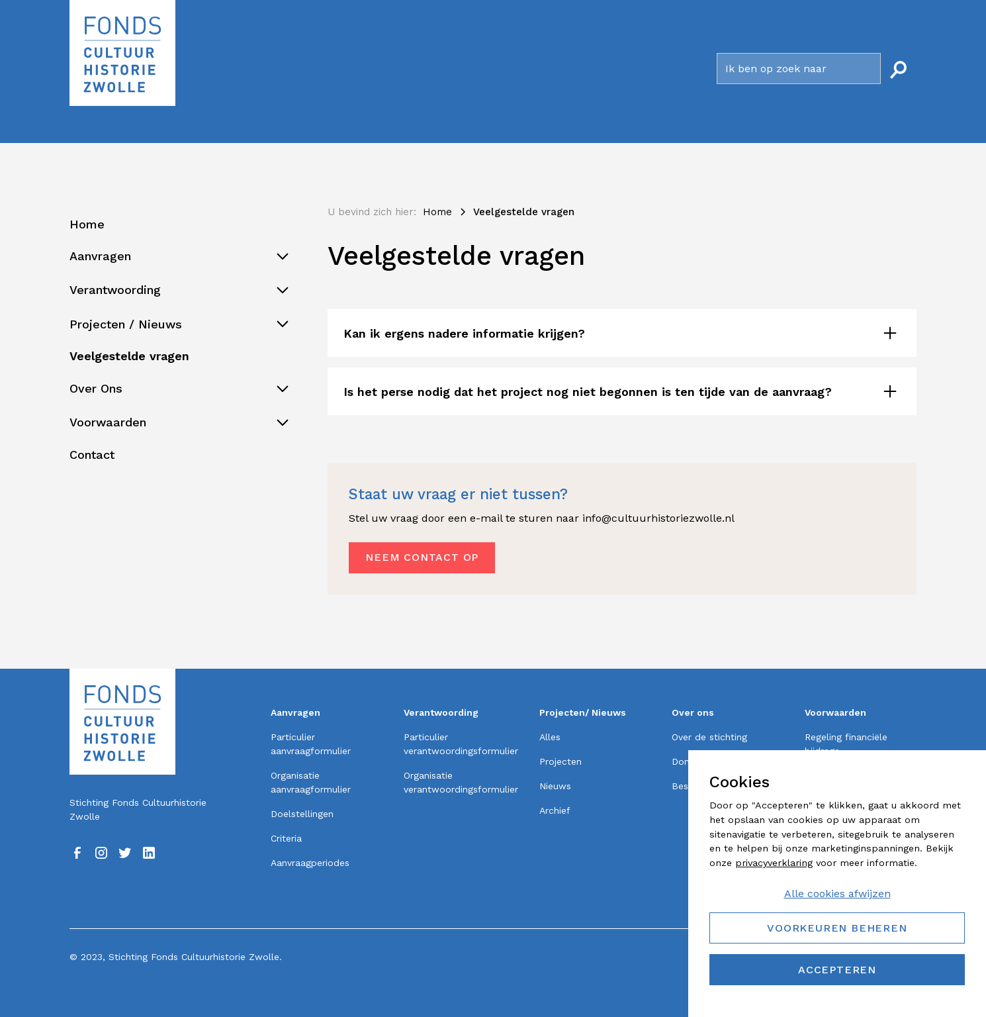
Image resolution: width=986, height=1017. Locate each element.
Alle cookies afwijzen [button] (837, 893)
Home (87, 224)
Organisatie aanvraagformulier (311, 782)
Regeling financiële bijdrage (846, 744)
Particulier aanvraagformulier (311, 744)
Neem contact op (421, 557)
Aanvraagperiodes (310, 862)
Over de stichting (709, 737)
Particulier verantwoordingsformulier (461, 744)
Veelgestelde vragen (129, 356)
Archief (554, 810)
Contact (91, 454)
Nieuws (555, 786)
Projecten (560, 761)
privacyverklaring (774, 862)
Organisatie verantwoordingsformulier (461, 782)
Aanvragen (295, 712)
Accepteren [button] (837, 969)
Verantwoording (441, 712)
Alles (549, 737)
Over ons (693, 712)
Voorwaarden (835, 712)
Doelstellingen (302, 813)
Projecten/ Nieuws (582, 712)
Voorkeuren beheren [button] (837, 928)
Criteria (286, 838)
